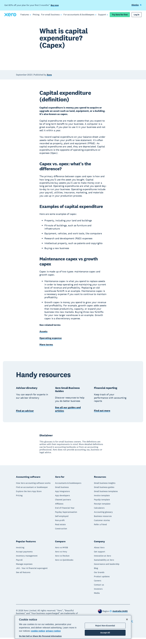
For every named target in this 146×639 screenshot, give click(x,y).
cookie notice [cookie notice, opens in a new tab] (38, 631)
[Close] (127, 619)
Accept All (105, 633)
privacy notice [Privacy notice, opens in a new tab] (53, 631)
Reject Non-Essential (105, 626)
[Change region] (119, 612)
